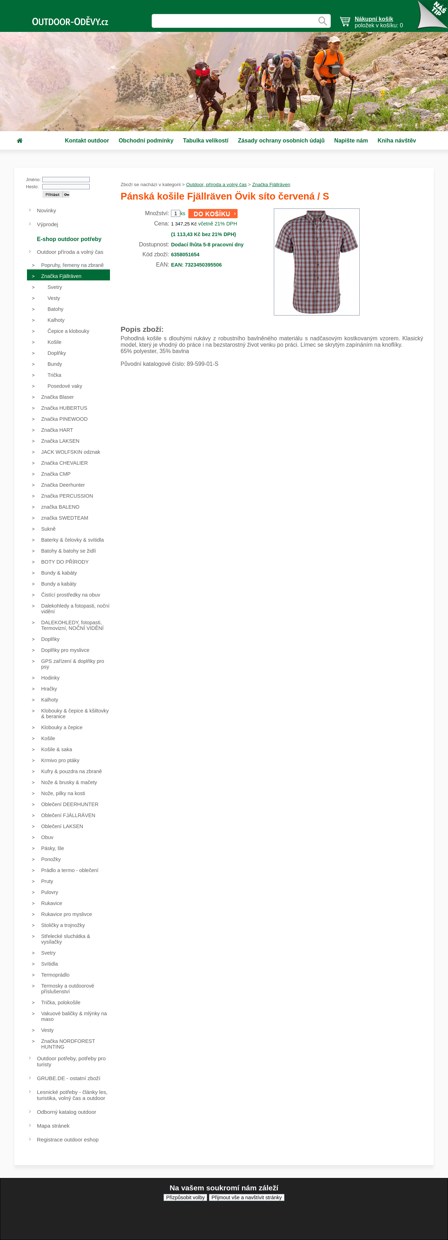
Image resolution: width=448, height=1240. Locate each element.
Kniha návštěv (396, 141)
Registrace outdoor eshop (68, 1139)
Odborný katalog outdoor (66, 1112)
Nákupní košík (374, 19)
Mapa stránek (53, 1126)
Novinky (46, 210)
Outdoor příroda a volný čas (70, 252)
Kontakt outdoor (87, 141)
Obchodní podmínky (145, 141)
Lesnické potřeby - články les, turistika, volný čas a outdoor (72, 1095)
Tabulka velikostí (205, 141)
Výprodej (47, 224)
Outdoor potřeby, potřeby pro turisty (71, 1061)
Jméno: (33, 179)
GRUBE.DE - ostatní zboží (68, 1078)
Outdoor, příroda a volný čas (216, 184)
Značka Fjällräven (271, 184)
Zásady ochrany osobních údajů (281, 141)
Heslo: (32, 186)
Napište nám (351, 141)
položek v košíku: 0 (379, 22)
